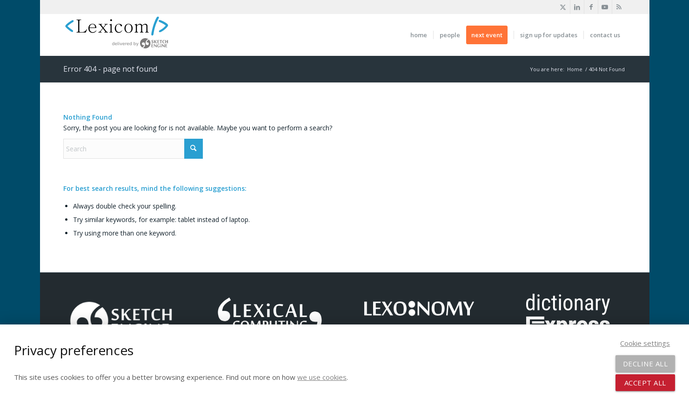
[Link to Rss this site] (619, 7)
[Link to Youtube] (605, 7)
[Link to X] (563, 7)
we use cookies (322, 377)
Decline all (645, 363)
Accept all (645, 382)
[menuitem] (418, 35)
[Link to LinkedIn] (577, 7)
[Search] (133, 149)
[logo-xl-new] (121, 35)
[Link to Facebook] (591, 7)
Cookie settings (645, 343)
